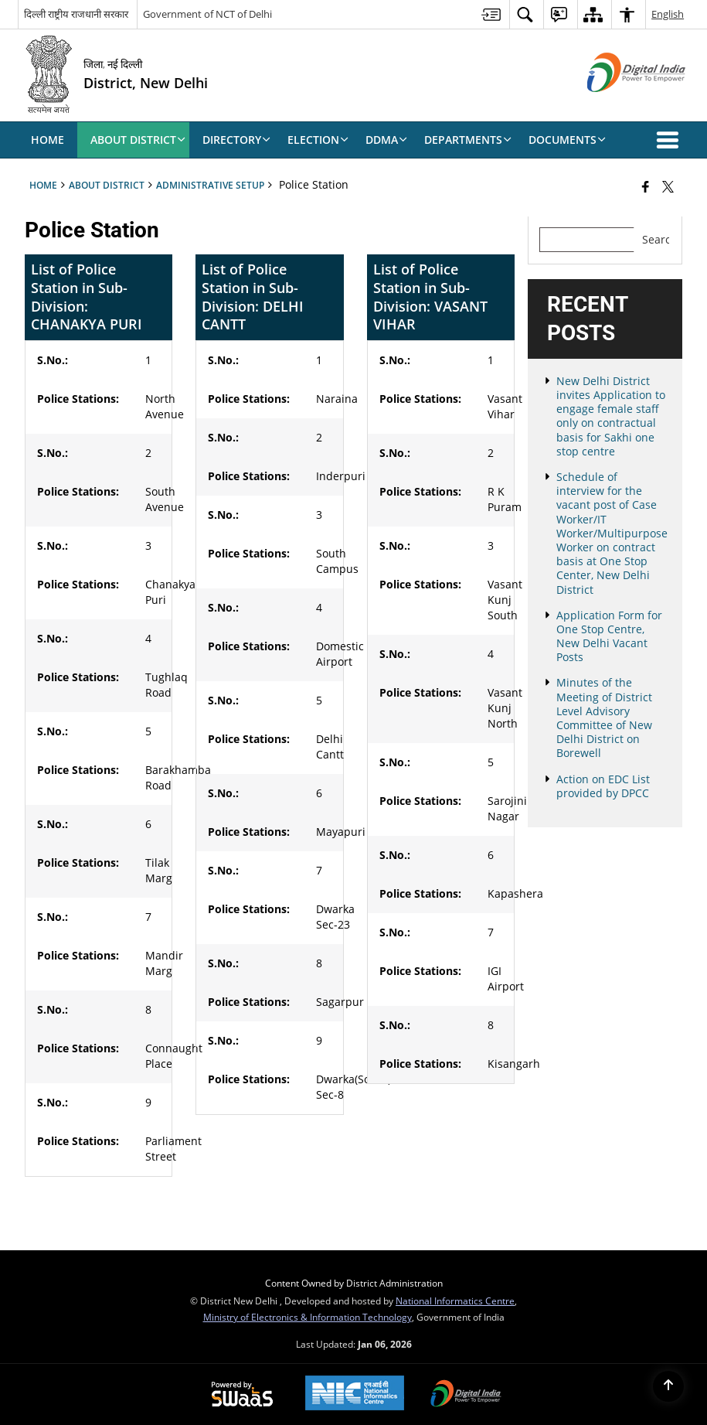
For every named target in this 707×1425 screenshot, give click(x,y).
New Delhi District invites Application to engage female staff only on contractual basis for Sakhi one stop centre (610, 416)
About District (106, 185)
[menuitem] (491, 14)
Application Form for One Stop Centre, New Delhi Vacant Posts (609, 636)
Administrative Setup (210, 185)
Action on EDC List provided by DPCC (603, 786)
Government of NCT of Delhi (207, 14)
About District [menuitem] (137, 139)
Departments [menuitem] (468, 139)
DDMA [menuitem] (386, 139)
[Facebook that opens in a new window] (645, 186)
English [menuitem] (667, 14)
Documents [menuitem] (567, 139)
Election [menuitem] (317, 139)
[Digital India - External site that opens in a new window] (617, 104)
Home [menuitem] (47, 139)
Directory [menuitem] (236, 139)
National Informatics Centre (455, 1300)
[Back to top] (668, 1386)
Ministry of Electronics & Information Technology (307, 1317)
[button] (670, 140)
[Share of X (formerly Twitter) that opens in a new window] (668, 186)
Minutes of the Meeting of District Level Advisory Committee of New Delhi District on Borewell (604, 717)
